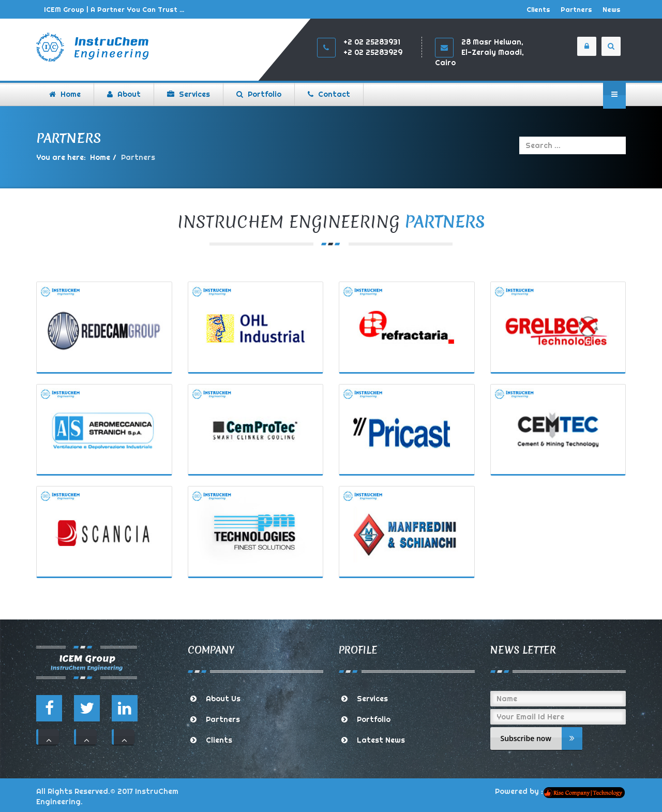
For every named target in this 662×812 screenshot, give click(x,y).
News (612, 9)
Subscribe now (541, 738)
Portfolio (373, 719)
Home (100, 157)
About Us (223, 698)
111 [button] (48, 737)
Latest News (381, 740)
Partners (576, 9)
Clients (538, 9)
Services (372, 698)
